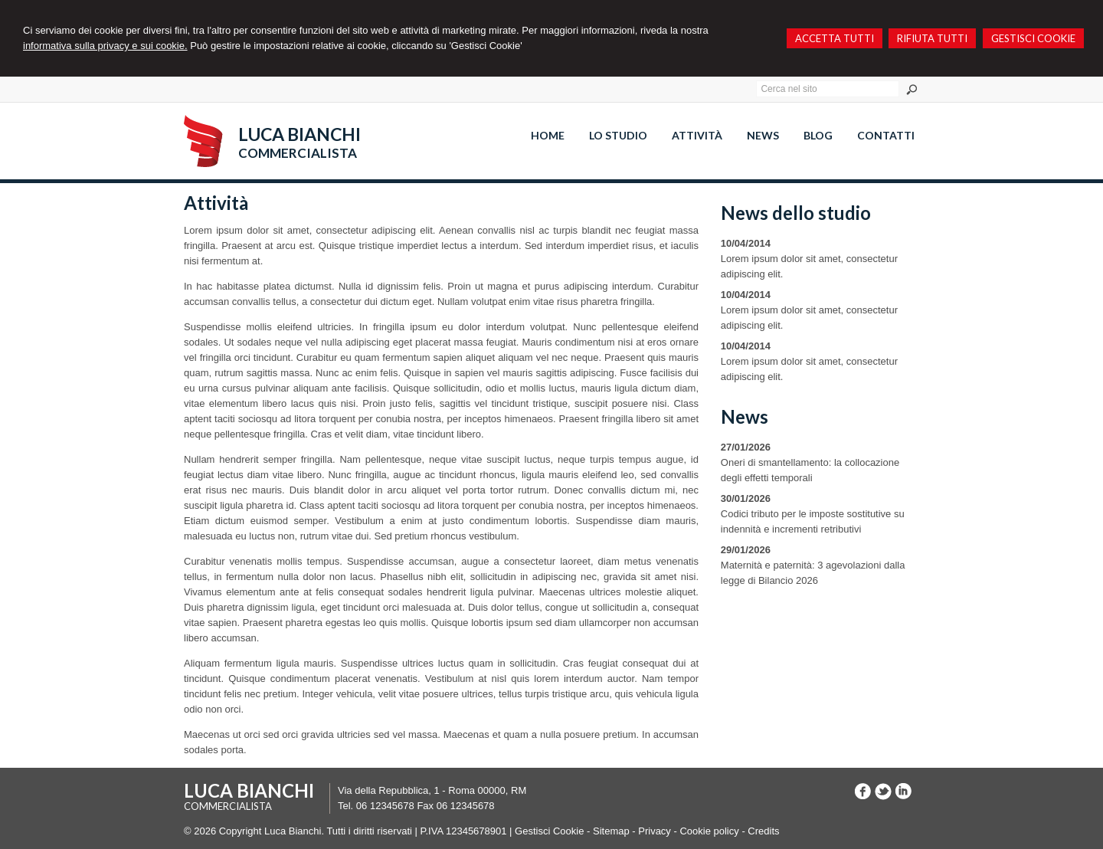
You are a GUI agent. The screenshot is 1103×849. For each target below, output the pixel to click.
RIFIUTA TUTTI (932, 38)
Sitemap (611, 831)
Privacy (654, 831)
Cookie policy (708, 831)
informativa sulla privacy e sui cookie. (105, 45)
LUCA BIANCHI (299, 134)
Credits (763, 831)
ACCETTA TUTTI (834, 38)
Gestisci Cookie (549, 831)
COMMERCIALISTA (297, 153)
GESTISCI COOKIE (1033, 38)
